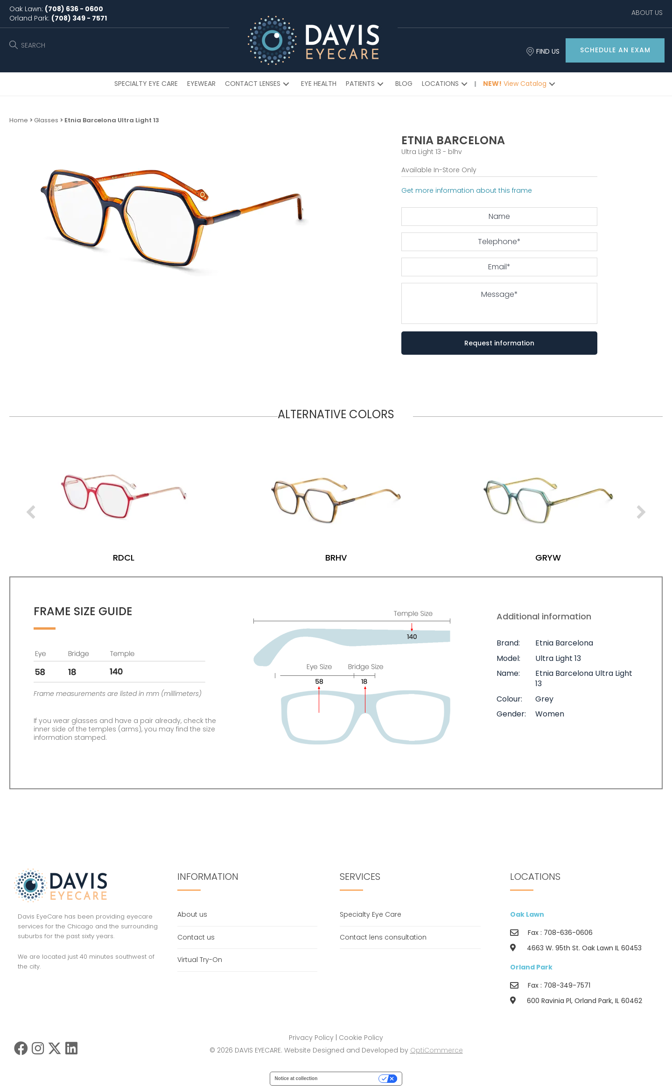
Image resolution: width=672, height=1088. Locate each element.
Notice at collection (296, 1078)
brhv (548, 557)
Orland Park (531, 967)
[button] (615, 50)
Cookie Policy (361, 1037)
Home (18, 120)
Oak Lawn (527, 914)
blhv (124, 557)
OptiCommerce (436, 1050)
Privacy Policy (311, 1037)
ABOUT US (647, 12)
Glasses (46, 120)
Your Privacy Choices (351, 1078)
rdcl (336, 557)
